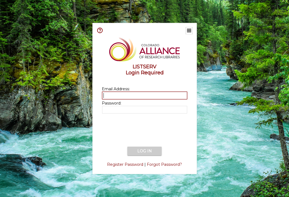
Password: (111, 103)
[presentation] (144, 130)
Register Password (125, 164)
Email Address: (116, 88)
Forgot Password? (164, 164)
